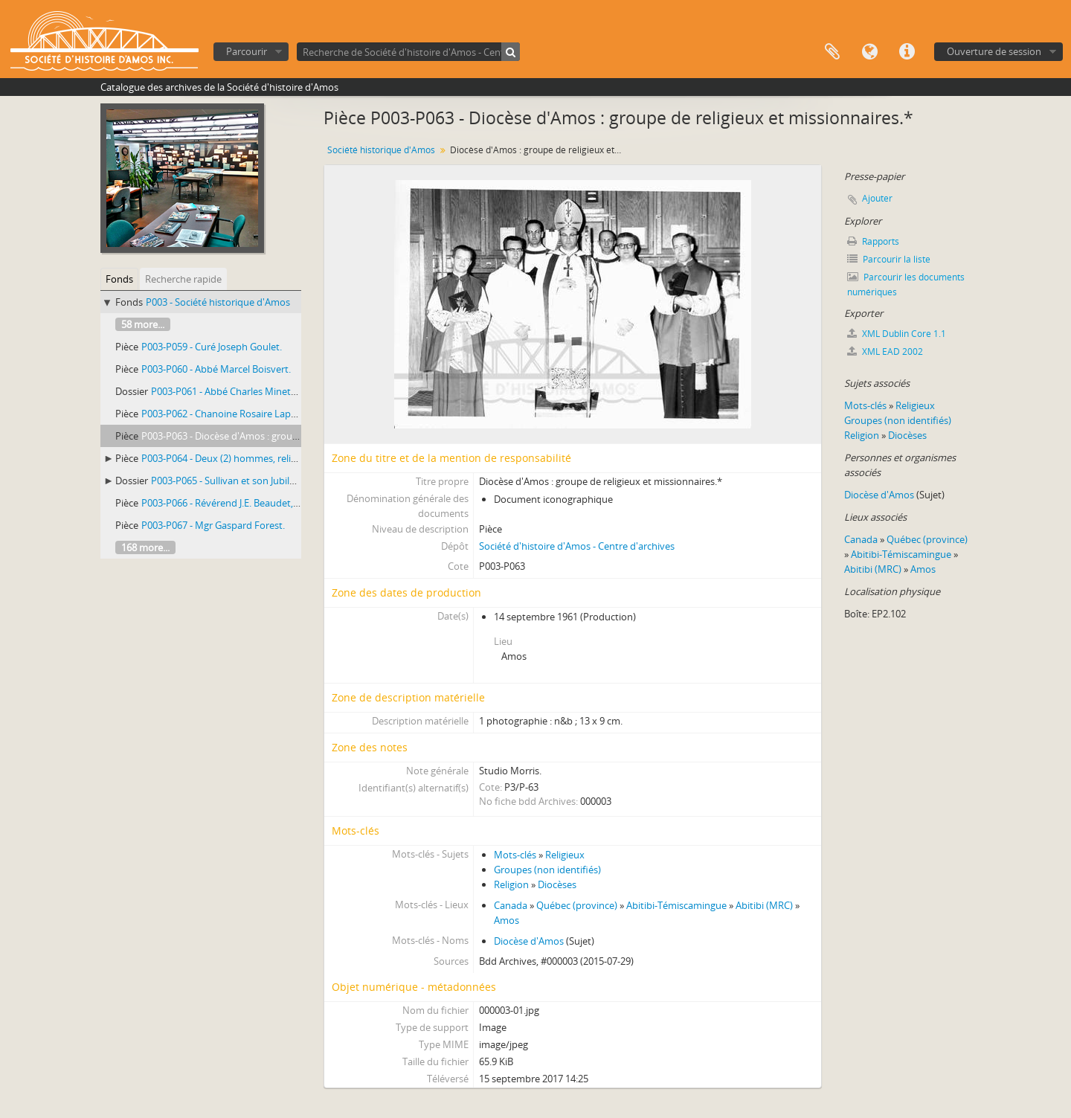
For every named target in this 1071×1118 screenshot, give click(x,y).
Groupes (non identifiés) (547, 869)
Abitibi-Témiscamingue (676, 905)
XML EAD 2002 (885, 351)
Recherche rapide (183, 279)
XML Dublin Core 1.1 (896, 333)
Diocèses (557, 884)
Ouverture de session (994, 51)
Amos (506, 920)
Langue (869, 52)
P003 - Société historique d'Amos (218, 302)
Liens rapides (906, 52)
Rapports (873, 241)
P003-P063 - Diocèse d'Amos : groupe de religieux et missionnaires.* (289, 436)
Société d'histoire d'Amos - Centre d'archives (577, 546)
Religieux (565, 854)
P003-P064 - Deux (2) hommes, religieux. (229, 458)
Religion (511, 884)
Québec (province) (576, 905)
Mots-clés (515, 854)
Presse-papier (832, 52)
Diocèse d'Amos (529, 941)
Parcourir (246, 51)
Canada (510, 905)
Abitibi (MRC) (764, 905)
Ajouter (877, 198)
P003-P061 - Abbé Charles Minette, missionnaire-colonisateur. (286, 391)
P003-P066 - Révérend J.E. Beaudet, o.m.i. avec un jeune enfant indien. (293, 503)
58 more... (142, 324)
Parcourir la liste (888, 259)
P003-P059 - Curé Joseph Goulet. (211, 346)
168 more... (145, 547)
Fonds (119, 279)
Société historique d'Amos (381, 150)
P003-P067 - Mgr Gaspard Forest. (213, 525)
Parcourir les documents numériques (906, 284)
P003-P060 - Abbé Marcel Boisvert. (216, 369)
